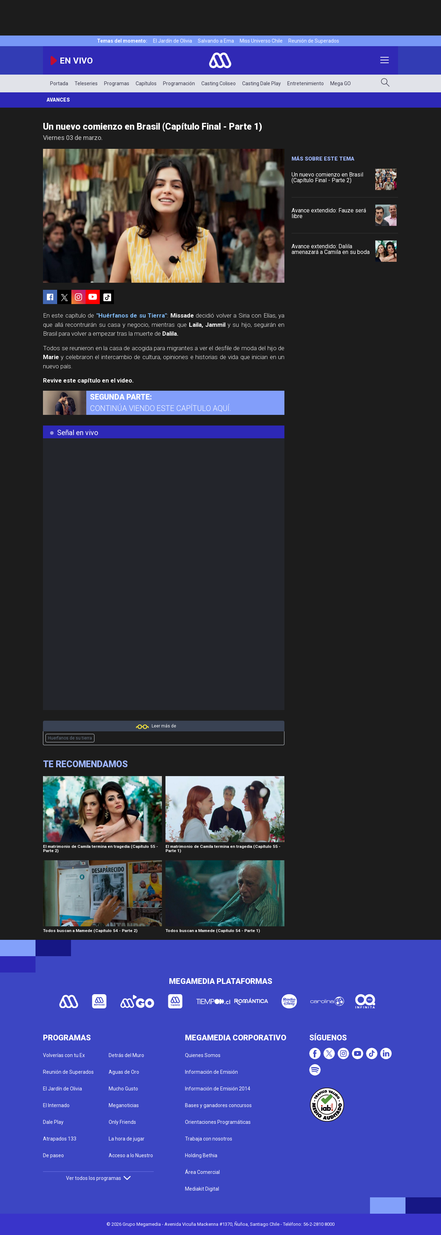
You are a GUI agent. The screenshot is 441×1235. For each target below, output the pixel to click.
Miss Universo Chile (261, 41)
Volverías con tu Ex (64, 1055)
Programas (116, 83)
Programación (179, 83)
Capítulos (146, 83)
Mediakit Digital (202, 1189)
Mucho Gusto (123, 1089)
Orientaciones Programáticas (218, 1122)
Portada (59, 83)
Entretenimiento (305, 83)
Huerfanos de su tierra (70, 738)
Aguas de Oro (124, 1072)
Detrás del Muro (126, 1055)
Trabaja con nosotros (208, 1139)
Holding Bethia (201, 1155)
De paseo (53, 1155)
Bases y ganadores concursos (218, 1105)
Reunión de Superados (313, 41)
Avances (58, 100)
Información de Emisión (211, 1072)
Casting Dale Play (261, 83)
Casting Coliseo (218, 83)
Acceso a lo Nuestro (131, 1155)
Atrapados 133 (59, 1139)
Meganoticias (124, 1105)
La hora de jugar (127, 1139)
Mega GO (340, 83)
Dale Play (53, 1122)
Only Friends (122, 1122)
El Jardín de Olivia (172, 41)
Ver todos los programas (98, 1178)
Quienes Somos (202, 1055)
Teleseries (86, 83)
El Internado (56, 1105)
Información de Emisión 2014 (217, 1089)
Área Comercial (202, 1172)
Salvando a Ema (216, 41)
